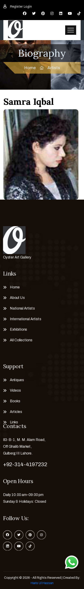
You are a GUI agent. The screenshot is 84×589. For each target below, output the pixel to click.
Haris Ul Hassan (42, 583)
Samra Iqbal (28, 101)
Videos (13, 391)
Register (16, 6)
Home (30, 68)
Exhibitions (17, 331)
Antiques (15, 379)
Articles (14, 413)
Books (13, 402)
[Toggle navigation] (70, 30)
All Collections (20, 342)
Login (28, 6)
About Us (16, 297)
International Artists (24, 319)
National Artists (21, 308)
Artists (53, 68)
